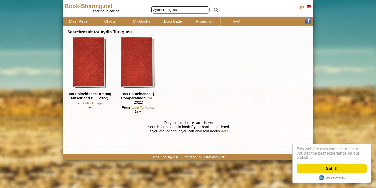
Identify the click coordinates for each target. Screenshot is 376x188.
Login (299, 6)
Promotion (205, 21)
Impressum (193, 157)
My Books (141, 21)
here (225, 131)
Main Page (78, 21)
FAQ (236, 21)
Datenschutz (214, 157)
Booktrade (173, 21)
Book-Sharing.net (89, 6)
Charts (110, 21)
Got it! (332, 168)
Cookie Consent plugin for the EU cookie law (332, 177)
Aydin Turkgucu (93, 103)
